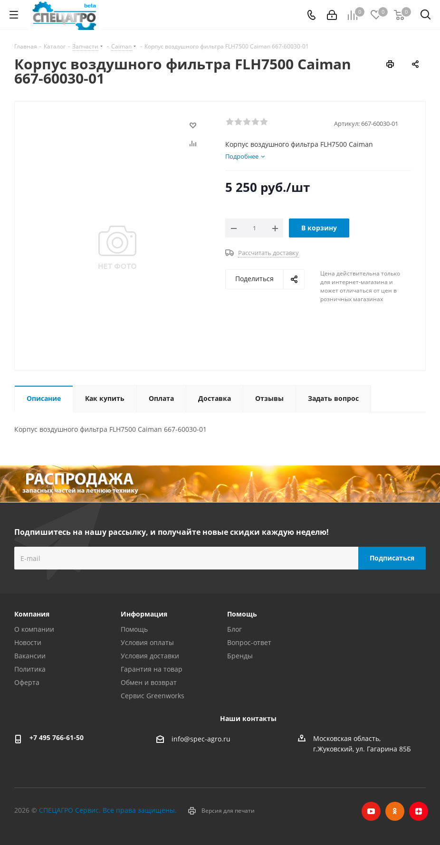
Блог (234, 629)
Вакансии (30, 655)
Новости (27, 642)
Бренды (240, 655)
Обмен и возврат (149, 682)
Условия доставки (150, 655)
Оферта (26, 682)
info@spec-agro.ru (201, 738)
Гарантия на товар (151, 669)
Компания (31, 613)
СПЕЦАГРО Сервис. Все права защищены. (108, 810)
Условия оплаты (147, 642)
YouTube (371, 811)
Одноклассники (394, 811)
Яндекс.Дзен (418, 811)
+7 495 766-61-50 (56, 737)
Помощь (134, 629)
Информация (144, 613)
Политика (30, 669)
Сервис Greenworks (152, 695)
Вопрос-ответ (249, 642)
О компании (34, 629)
